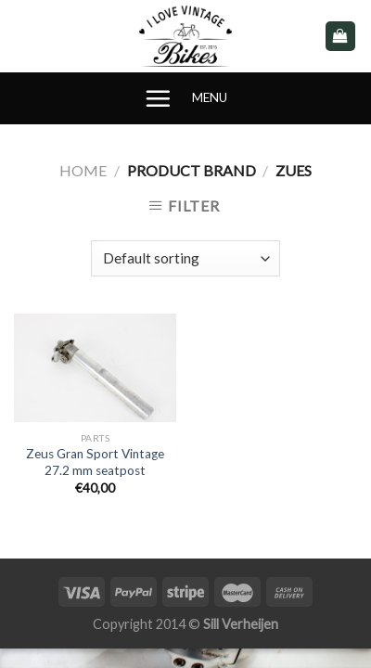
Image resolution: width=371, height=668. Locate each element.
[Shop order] (185, 258)
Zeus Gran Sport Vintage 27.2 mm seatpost (95, 462)
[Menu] (158, 98)
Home (83, 170)
